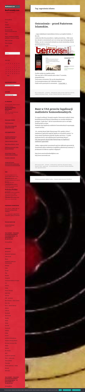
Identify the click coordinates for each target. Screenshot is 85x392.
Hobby (6, 288)
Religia (6, 345)
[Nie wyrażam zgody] (83, 390)
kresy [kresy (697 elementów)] (7, 182)
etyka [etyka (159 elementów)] (9, 176)
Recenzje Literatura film (11, 343)
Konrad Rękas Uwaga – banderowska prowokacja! (11, 154)
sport (6, 353)
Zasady (6, 45)
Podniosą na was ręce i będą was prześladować (11, 148)
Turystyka (7, 363)
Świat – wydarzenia (9, 358)
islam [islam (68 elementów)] (18, 180)
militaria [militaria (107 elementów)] (15, 184)
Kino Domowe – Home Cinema (12, 300)
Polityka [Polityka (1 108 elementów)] (8, 189)
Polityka (7, 330)
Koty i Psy (7, 303)
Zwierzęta (7, 370)
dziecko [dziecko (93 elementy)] (6, 176)
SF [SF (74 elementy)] (13, 193)
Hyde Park (7, 293)
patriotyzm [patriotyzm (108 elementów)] (11, 187)
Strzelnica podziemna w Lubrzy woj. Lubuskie (10, 137)
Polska (6, 333)
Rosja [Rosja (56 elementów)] (11, 193)
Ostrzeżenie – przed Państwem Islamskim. (53, 25)
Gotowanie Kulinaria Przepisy (12, 280)
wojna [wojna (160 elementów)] (14, 197)
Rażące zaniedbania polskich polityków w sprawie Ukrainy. (12, 37)
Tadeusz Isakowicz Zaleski (11, 141)
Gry (6, 283)
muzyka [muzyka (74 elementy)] (16, 186)
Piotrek (48, 92)
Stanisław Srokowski (10, 158)
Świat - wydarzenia (43, 166)
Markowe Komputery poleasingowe (10, 108)
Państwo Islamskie (57, 94)
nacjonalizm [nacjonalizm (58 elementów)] (7, 187)
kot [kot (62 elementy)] (19, 180)
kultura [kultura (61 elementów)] (13, 182)
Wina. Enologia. (8, 43)
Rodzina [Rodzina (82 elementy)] (9, 193)
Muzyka (7, 318)
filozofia (7, 275)
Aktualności (8, 27)
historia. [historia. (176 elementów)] (12, 178)
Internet (7, 295)
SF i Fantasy (8, 350)
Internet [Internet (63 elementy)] (15, 180)
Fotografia (7, 278)
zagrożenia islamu (66, 94)
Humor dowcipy (9, 290)
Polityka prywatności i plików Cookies (44, 179)
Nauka (6, 320)
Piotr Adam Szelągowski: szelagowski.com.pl (11, 126)
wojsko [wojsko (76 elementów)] (17, 197)
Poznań (6, 335)
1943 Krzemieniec (9, 123)
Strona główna (8, 19)
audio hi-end (8, 256)
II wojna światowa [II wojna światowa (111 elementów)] (9, 180)
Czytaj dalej (63, 83)
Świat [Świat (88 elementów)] (15, 199)
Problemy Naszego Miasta (11, 340)
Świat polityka (8, 360)
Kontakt (7, 24)
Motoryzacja (8, 315)
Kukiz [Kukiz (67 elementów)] (10, 182)
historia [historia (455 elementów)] (7, 178)
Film (6, 273)
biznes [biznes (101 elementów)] (11, 175)
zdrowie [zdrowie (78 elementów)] (12, 199)
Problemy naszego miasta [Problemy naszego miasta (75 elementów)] (15, 192)
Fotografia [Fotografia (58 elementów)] (16, 176)
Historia (7, 285)
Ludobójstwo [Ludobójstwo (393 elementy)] (9, 184)
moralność (61, 166)
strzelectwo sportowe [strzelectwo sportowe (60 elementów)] (13, 195)
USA (36, 167)
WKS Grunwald (8, 40)
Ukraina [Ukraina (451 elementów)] (7, 197)
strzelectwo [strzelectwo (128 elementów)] (7, 195)
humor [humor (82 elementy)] (16, 178)
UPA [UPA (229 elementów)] (11, 197)
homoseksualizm (54, 166)
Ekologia (7, 265)
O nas (6, 22)
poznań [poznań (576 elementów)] (7, 192)
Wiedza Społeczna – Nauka (11, 365)
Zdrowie (7, 368)
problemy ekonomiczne (10, 338)
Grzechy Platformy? (9, 225)
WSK (6, 34)
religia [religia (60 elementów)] (6, 193)
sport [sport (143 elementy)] (15, 194)
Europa (6, 270)
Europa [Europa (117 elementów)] (13, 176)
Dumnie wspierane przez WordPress (63, 179)
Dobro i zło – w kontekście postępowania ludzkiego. (12, 210)
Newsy (6, 323)
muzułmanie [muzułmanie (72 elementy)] (12, 186)
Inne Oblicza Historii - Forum (12, 144)
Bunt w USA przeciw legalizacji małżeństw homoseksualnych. (54, 110)
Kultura (7, 308)
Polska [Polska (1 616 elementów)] (14, 189)
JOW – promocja (9, 298)
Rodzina (7, 348)
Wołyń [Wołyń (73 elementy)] (6, 199)
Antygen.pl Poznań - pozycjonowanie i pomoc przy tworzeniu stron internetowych (12, 164)
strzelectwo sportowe (10, 355)
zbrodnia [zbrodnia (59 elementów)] (9, 199)
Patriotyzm (7, 328)
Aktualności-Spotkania (10, 254)
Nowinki (7, 325)
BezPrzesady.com (12, 10)
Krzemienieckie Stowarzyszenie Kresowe (11, 30)
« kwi (8, 75)
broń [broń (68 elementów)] (14, 174)
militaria (7, 310)
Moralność (7, 313)
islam (51, 94)
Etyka (6, 268)
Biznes (6, 259)
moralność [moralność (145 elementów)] (7, 186)
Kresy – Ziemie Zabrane (10, 305)
